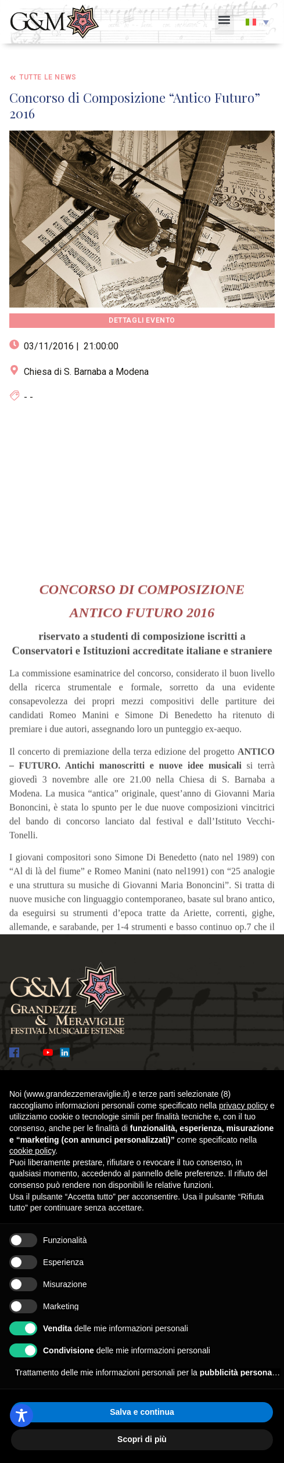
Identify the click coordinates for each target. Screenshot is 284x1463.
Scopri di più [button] (142, 1439)
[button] (224, 22)
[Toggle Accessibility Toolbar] (21, 1415)
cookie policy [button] (32, 1150)
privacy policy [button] (243, 1105)
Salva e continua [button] (142, 1412)
